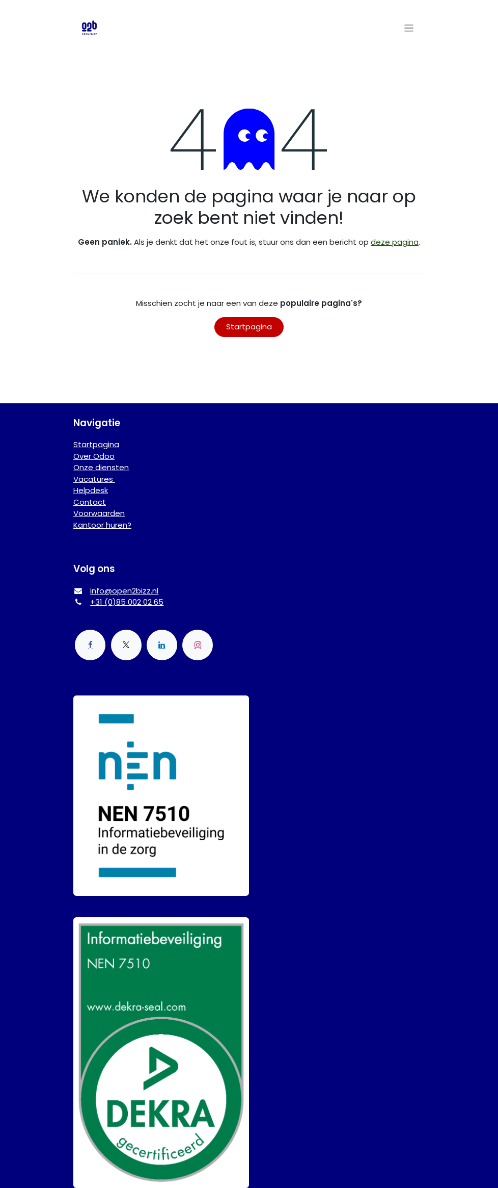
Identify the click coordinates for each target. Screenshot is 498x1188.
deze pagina (395, 242)
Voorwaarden (99, 513)
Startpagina (249, 326)
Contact (89, 502)
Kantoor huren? (102, 525)
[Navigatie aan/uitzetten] (409, 28)
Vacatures (94, 479)
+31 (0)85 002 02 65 (126, 602)
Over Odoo (94, 456)
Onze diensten (101, 467)
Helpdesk (90, 490)
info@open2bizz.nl (124, 590)
